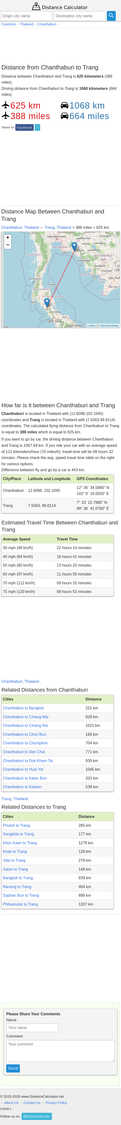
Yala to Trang (14, 860)
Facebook (24, 127)
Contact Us (31, 1103)
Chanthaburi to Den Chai (24, 752)
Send (13, 1068)
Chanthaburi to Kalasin (22, 787)
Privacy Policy (56, 1103)
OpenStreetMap (109, 325)
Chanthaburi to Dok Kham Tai (28, 761)
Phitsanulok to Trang (20, 904)
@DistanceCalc (36, 1116)
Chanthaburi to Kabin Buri (25, 778)
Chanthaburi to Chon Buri (24, 734)
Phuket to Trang (16, 825)
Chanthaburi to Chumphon (25, 743)
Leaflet (91, 325)
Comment (14, 1036)
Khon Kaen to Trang (20, 843)
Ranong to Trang (17, 887)
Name (11, 1020)
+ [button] (7, 238)
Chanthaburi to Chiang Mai (25, 717)
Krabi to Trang (15, 851)
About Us (11, 1103)
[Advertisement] (60, 44)
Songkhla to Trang (18, 834)
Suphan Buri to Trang (21, 895)
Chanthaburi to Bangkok (23, 708)
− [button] (7, 245)
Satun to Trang (15, 869)
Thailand (31, 227)
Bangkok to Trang (18, 878)
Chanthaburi (11, 227)
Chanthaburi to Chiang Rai (25, 725)
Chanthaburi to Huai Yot (23, 769)
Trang (50, 227)
